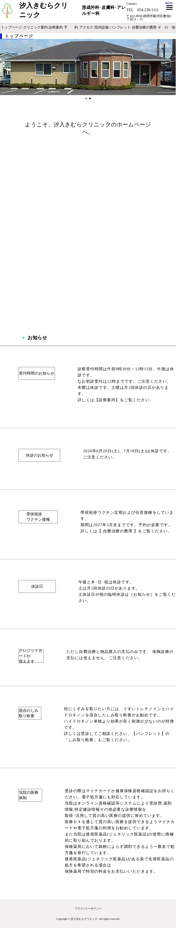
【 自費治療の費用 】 (117, 531)
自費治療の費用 (144, 27)
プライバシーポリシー (88, 908)
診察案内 (56, 27)
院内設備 (101, 27)
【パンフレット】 (148, 733)
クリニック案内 (35, 27)
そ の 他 (166, 27)
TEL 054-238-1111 (142, 10)
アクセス (86, 27)
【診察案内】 (107, 400)
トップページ (11, 27)
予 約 (71, 27)
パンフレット (120, 27)
